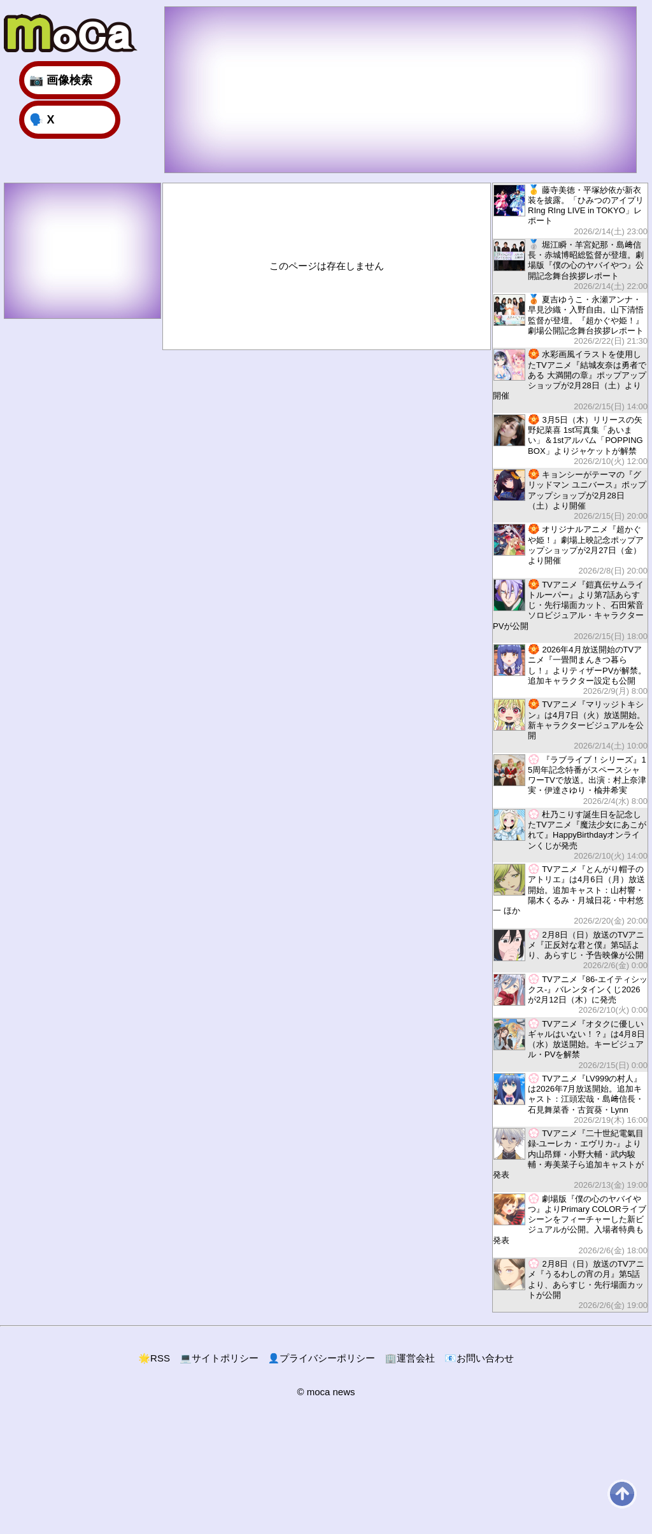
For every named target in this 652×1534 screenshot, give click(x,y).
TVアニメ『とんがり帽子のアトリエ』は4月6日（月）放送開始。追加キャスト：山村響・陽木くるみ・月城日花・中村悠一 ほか (570, 895)
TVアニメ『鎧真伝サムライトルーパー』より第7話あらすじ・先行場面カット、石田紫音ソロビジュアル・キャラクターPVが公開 (570, 610)
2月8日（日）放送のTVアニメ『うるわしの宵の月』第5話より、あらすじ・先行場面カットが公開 (570, 1284)
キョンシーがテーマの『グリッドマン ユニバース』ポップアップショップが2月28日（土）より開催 (570, 494)
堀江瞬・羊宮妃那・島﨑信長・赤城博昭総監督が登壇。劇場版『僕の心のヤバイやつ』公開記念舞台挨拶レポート (570, 265)
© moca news (326, 1391)
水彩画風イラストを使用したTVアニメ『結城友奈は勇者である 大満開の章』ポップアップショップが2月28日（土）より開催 (570, 380)
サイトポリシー (219, 1358)
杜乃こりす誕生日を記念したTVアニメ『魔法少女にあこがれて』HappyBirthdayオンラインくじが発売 (570, 834)
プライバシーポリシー (322, 1358)
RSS (154, 1358)
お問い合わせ (479, 1358)
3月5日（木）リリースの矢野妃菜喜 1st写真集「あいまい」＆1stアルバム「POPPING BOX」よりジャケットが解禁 (570, 440)
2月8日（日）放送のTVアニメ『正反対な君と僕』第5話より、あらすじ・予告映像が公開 (570, 950)
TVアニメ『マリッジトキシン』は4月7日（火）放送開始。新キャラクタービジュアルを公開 (570, 724)
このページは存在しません (326, 265)
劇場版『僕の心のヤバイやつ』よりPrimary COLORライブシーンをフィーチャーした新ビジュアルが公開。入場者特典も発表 (570, 1224)
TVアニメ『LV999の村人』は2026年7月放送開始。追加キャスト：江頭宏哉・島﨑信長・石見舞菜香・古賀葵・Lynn (570, 1099)
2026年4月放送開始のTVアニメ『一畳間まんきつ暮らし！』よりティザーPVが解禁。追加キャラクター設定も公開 (570, 670)
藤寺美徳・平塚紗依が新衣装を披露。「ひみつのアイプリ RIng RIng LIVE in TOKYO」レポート (570, 210)
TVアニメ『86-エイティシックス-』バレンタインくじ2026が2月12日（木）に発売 (570, 994)
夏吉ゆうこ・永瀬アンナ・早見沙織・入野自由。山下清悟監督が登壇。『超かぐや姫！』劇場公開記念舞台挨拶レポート (570, 319)
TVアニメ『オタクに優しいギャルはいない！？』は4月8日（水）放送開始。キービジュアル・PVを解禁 (570, 1044)
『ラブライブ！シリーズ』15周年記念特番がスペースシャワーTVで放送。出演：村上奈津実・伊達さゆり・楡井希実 (570, 780)
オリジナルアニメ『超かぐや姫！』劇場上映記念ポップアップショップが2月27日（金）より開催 (570, 549)
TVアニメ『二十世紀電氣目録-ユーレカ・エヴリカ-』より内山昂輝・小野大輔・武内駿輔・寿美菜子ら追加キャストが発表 (570, 1159)
